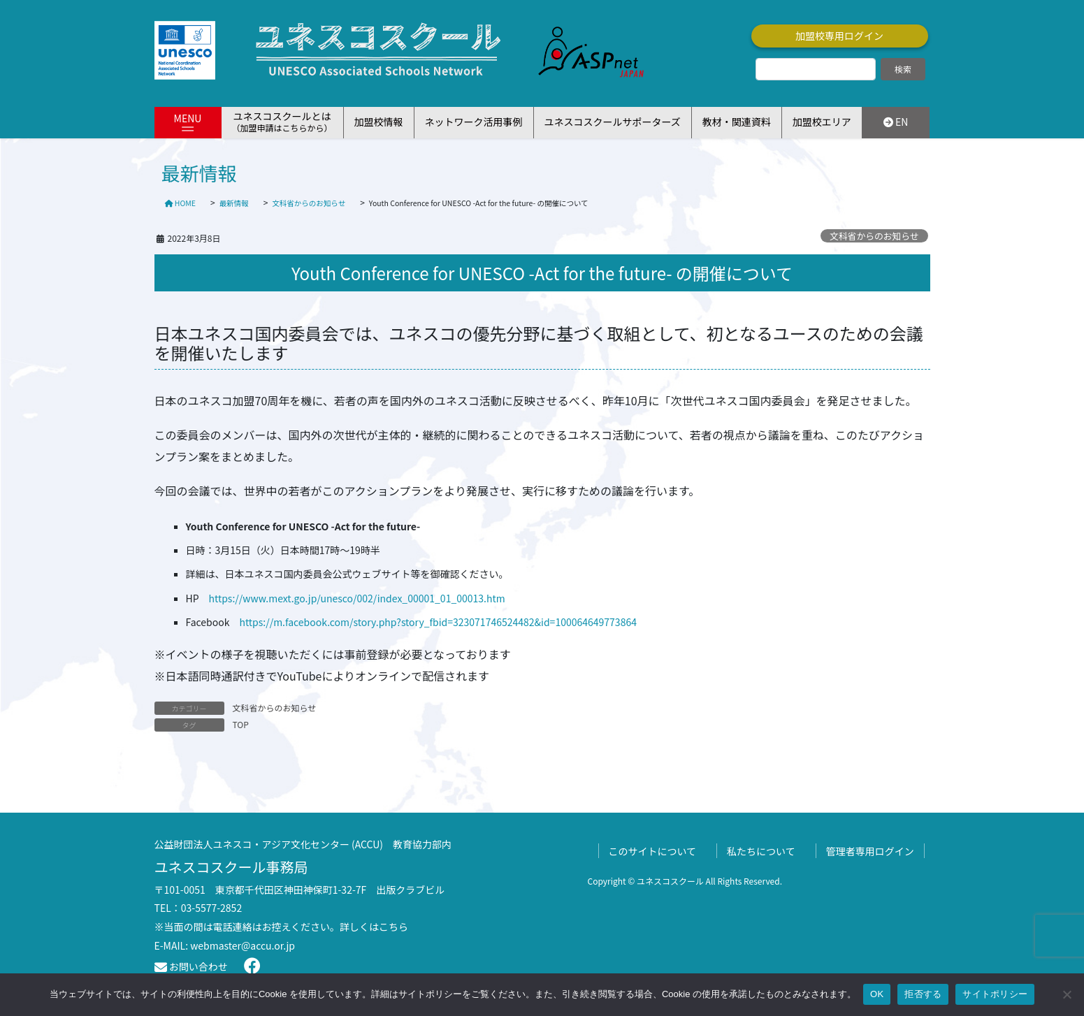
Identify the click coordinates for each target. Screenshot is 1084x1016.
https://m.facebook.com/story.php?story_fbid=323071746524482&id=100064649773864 (438, 622)
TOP (241, 724)
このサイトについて (653, 851)
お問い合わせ (191, 966)
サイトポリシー (994, 994)
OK (876, 994)
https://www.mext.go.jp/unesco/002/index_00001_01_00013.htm (357, 598)
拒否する (922, 994)
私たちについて (761, 851)
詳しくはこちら (374, 927)
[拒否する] (1067, 994)
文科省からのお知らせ (874, 235)
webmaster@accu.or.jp (242, 945)
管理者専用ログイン (870, 851)
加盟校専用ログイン (839, 36)
